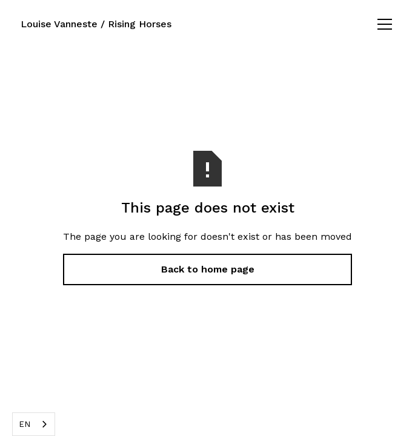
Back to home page (207, 269)
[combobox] (33, 424)
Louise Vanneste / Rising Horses (96, 24)
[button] (382, 24)
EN (24, 424)
